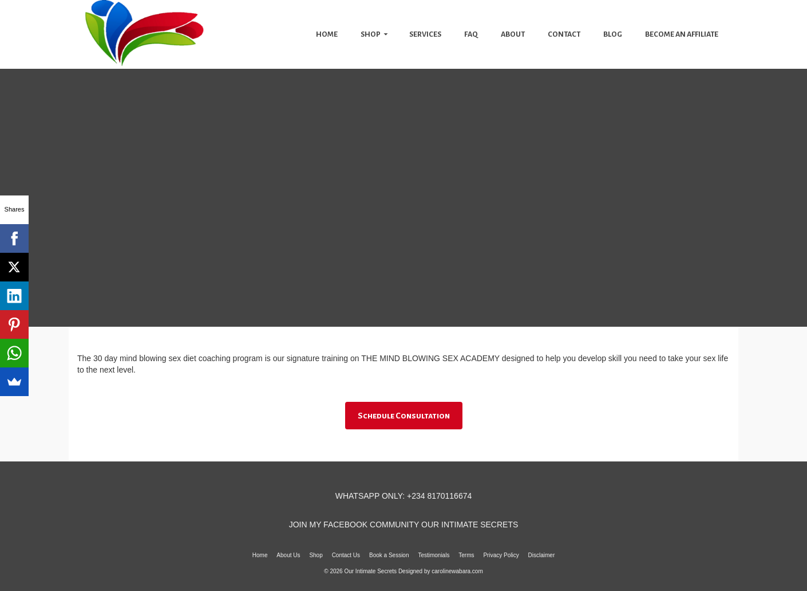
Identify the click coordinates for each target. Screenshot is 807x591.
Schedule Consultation (404, 415)
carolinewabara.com (457, 571)
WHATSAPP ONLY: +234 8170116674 (403, 495)
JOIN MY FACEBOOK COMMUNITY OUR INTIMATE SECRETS (404, 524)
